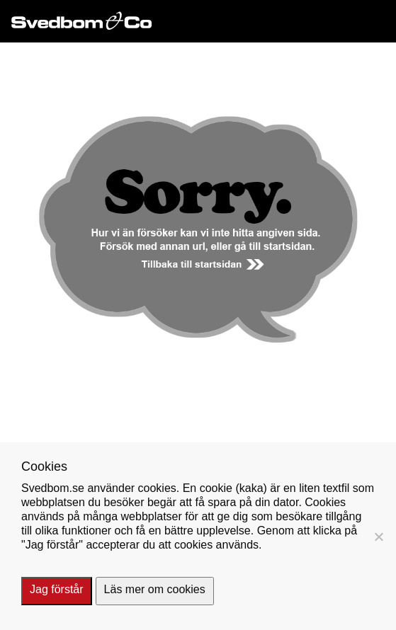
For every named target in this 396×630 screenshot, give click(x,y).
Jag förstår (57, 589)
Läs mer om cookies (154, 589)
